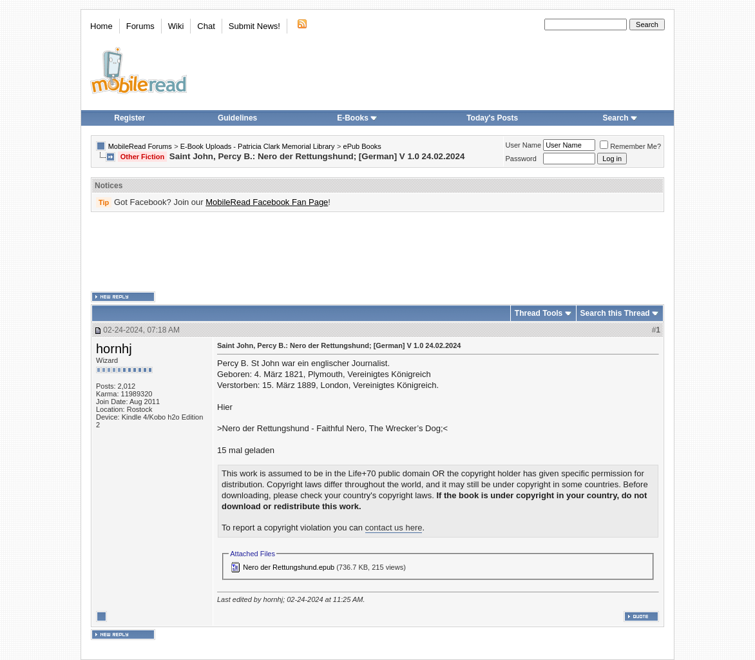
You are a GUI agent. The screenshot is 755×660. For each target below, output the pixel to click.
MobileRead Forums (140, 146)
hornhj (114, 349)
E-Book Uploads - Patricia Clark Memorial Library (257, 146)
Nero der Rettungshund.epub (288, 567)
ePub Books (362, 146)
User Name (524, 145)
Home (101, 26)
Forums (140, 26)
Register (129, 117)
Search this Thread (615, 313)
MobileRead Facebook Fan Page (266, 202)
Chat (206, 26)
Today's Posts (492, 117)
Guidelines (237, 117)
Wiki (176, 26)
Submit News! (254, 26)
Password (521, 158)
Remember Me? (630, 146)
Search (620, 117)
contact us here (394, 527)
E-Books (357, 117)
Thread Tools (538, 313)
